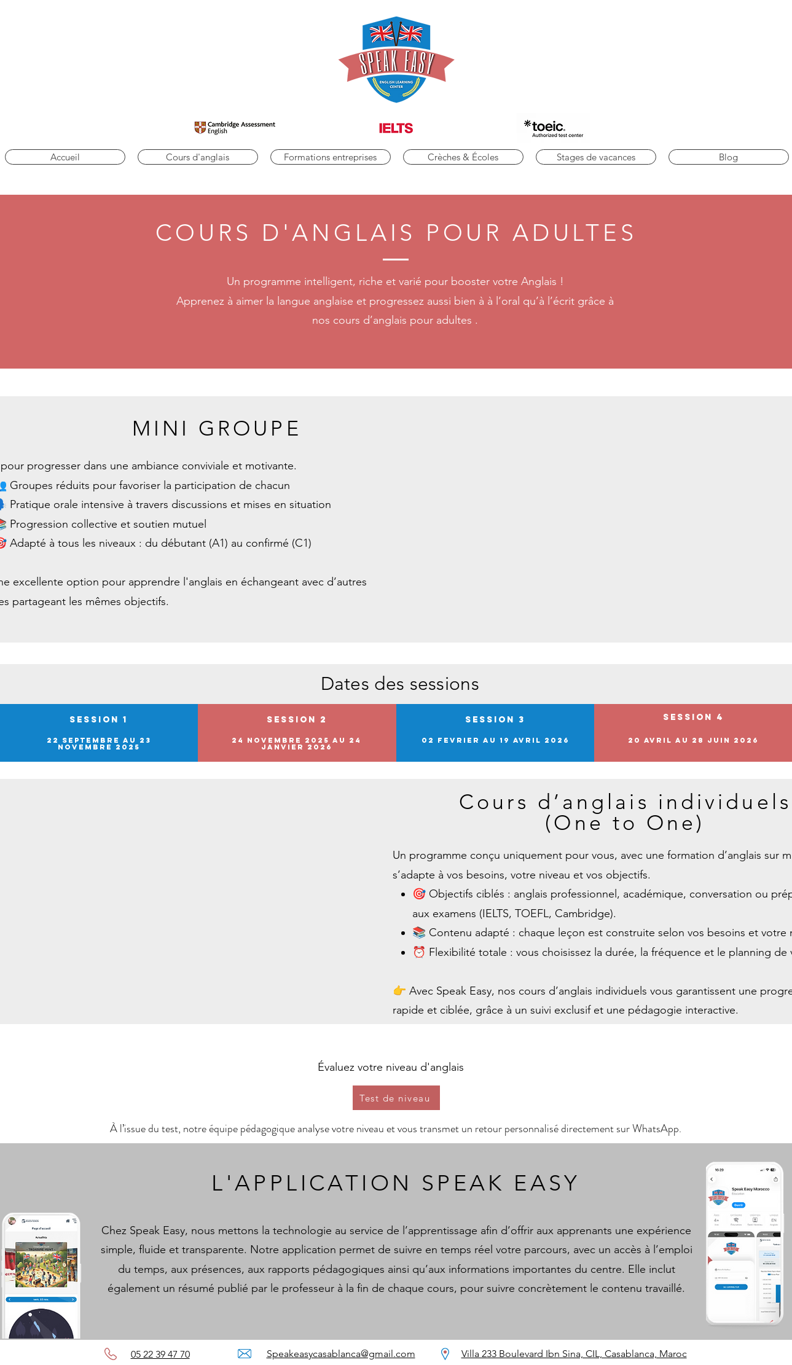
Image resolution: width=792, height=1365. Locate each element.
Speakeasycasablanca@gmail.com (341, 1353)
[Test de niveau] (396, 1097)
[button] (198, 157)
